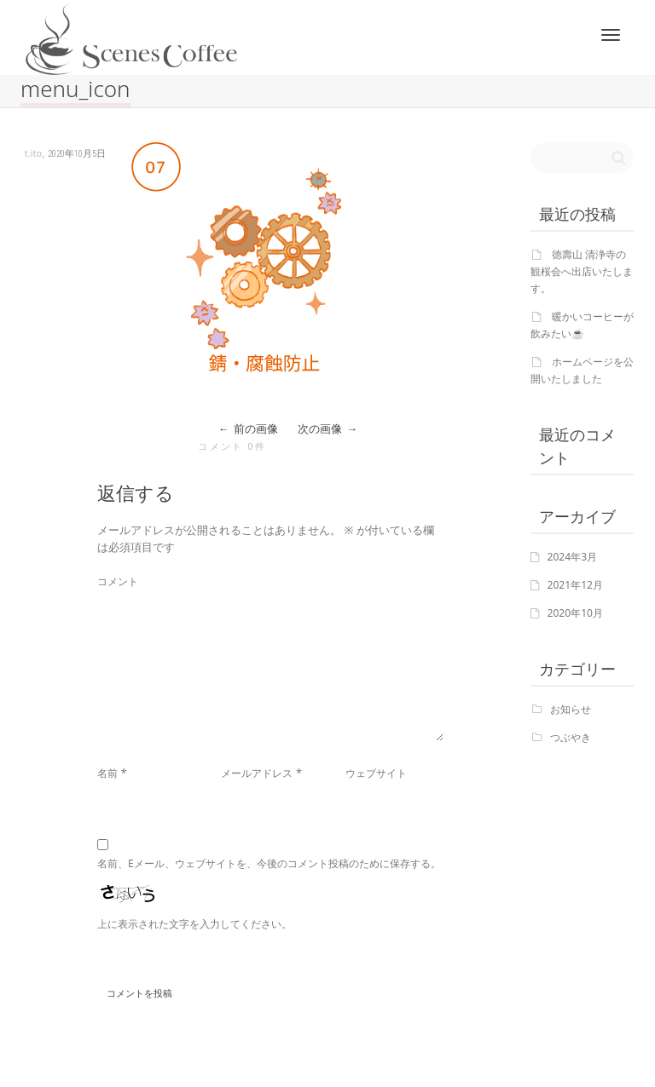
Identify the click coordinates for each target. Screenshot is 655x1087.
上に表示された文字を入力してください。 (194, 924)
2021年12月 (575, 585)
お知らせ (570, 709)
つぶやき (570, 737)
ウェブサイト (376, 773)
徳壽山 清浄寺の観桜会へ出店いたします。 (581, 271)
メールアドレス (257, 773)
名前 (107, 773)
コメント (117, 581)
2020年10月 (575, 613)
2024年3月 (573, 556)
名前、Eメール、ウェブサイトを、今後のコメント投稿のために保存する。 (269, 863)
